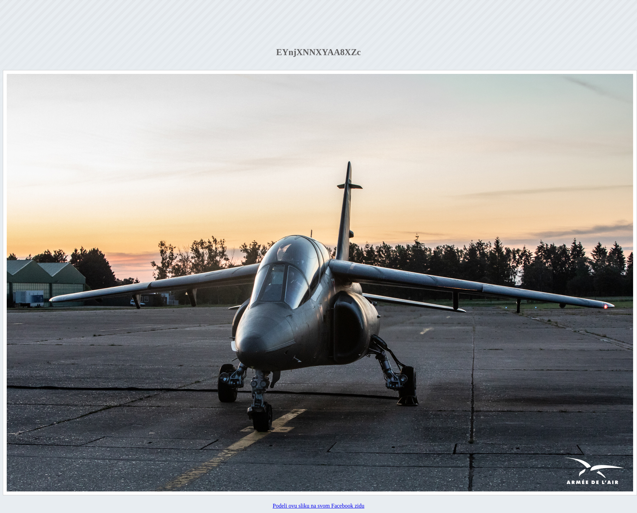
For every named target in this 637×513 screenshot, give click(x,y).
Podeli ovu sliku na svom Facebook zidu (318, 506)
